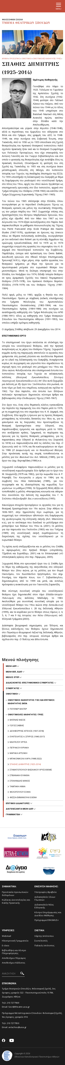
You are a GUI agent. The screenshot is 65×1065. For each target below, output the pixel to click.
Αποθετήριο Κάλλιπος (13, 962)
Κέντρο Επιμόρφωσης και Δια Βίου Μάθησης (47, 914)
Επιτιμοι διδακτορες (18, 803)
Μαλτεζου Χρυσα (18, 742)
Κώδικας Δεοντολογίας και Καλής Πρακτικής (16, 901)
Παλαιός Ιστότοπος (44, 945)
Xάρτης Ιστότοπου (44, 936)
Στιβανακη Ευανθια (19, 775)
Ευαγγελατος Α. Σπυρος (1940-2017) (27, 736)
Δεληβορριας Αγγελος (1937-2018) (27, 730)
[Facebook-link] (3, 1040)
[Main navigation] (58, 6)
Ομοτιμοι (26, 58)
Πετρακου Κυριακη (19, 747)
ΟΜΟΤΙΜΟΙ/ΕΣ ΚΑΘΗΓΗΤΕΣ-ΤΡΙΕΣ (47, 58)
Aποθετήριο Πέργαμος (14, 958)
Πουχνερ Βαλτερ (18, 708)
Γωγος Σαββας (17, 725)
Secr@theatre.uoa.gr (19, 1006)
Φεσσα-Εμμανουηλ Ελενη (23, 797)
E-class (5, 945)
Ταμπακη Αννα (17, 786)
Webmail (6, 936)
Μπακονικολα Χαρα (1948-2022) (26, 758)
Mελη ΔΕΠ (11, 666)
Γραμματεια (13, 814)
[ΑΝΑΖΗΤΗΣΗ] (13, 974)
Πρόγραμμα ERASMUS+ (46, 920)
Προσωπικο (15, 58)
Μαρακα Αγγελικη (18, 753)
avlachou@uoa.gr (17, 1027)
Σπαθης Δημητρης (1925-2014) (25, 764)
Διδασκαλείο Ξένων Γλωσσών (44, 898)
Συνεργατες (13, 688)
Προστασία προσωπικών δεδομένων (15, 894)
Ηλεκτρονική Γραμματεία (15, 940)
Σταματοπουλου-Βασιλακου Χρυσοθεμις (31, 769)
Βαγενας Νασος (17, 719)
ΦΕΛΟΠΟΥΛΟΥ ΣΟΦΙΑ (20, 791)
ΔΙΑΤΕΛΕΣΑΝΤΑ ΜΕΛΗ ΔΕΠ (20, 808)
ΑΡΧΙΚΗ (5, 58)
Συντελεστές (41, 940)
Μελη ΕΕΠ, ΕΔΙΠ (14, 671)
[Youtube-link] (11, 1040)
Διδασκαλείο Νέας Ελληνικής (44, 906)
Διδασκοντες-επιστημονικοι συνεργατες (30, 682)
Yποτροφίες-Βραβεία (45, 892)
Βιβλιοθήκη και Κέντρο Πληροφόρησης (14, 952)
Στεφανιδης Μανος (20, 780)
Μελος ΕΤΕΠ (13, 677)
